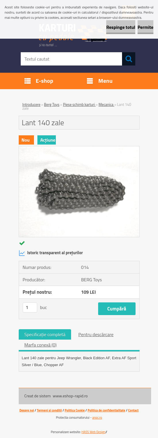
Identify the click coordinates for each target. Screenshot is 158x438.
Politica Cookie (75, 410)
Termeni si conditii (49, 410)
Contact (133, 410)
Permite (145, 27)
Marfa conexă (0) (40, 344)
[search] (128, 58)
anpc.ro (97, 417)
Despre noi (26, 410)
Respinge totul (120, 27)
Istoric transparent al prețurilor (51, 253)
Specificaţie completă (45, 334)
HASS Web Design (93, 432)
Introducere (31, 104)
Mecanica (106, 104)
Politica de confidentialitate (106, 410)
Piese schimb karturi (79, 104)
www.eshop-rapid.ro (70, 396)
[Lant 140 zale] (79, 148)
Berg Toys (51, 104)
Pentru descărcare (95, 334)
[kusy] (30, 307)
